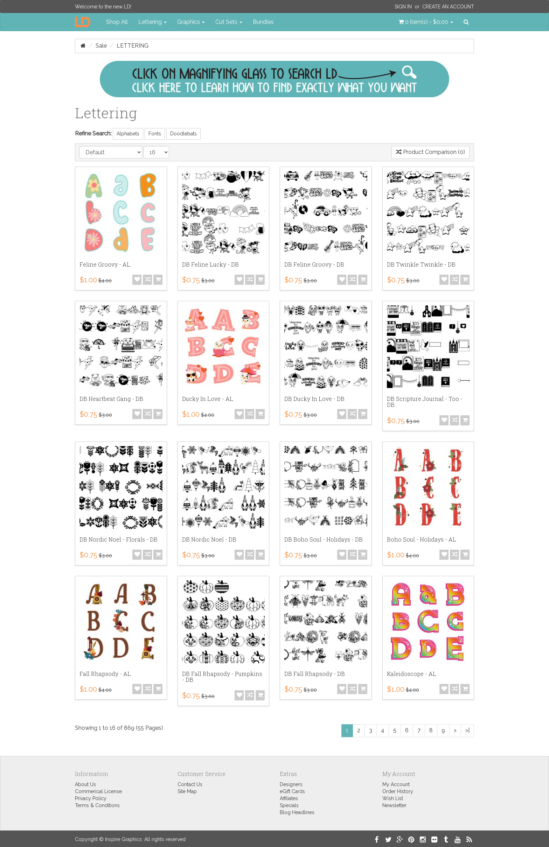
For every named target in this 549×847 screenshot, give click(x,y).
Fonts (154, 133)
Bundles (263, 22)
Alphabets (128, 133)
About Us (85, 784)
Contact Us (190, 784)
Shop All (117, 22)
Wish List (392, 798)
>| (467, 730)
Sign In (403, 6)
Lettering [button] (152, 22)
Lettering (132, 45)
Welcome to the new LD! (103, 6)
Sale (101, 45)
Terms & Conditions (97, 805)
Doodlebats (183, 133)
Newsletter (394, 805)
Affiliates (289, 798)
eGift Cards (292, 791)
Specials (289, 805)
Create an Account (448, 6)
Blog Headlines (297, 812)
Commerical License (98, 791)
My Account (396, 784)
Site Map (187, 791)
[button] (425, 22)
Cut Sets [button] (228, 22)
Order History (397, 791)
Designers (291, 784)
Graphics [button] (191, 22)
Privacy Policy (90, 798)
